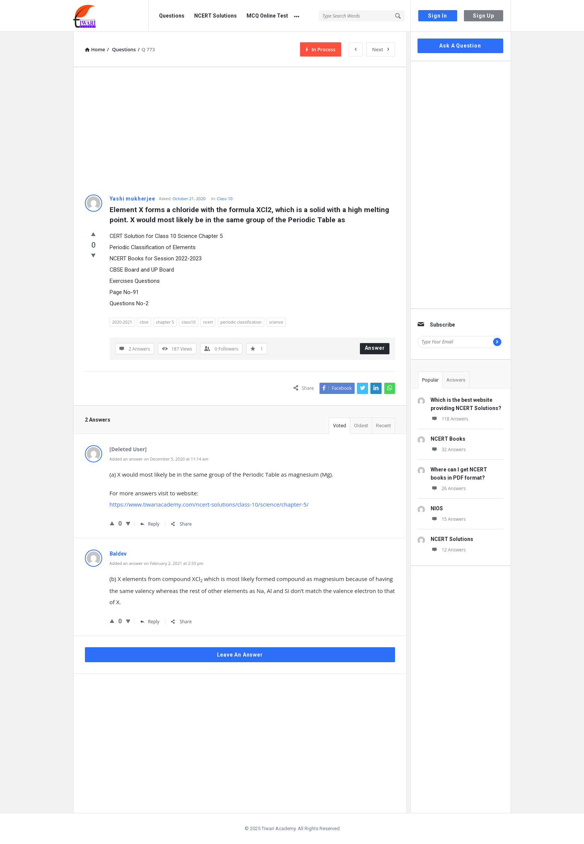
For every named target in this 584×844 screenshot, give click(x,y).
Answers (455, 380)
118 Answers (449, 419)
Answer (375, 348)
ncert (208, 322)
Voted (339, 425)
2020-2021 (122, 322)
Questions (171, 16)
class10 (188, 322)
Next (380, 49)
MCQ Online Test (267, 16)
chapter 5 (165, 322)
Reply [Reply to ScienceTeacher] (150, 524)
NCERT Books (448, 439)
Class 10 (225, 198)
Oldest (361, 425)
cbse (144, 322)
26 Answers (448, 488)
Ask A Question (460, 46)
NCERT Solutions (215, 16)
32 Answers (448, 449)
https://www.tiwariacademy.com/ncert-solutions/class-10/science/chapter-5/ (209, 504)
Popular (430, 380)
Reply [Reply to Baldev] (150, 621)
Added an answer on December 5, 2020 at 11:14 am (159, 459)
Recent (383, 425)
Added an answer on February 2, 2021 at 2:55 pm (157, 563)
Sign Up (483, 16)
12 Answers (448, 550)
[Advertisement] (240, 131)
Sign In (437, 16)
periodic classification (241, 322)
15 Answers (448, 519)
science (276, 322)
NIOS (437, 508)
